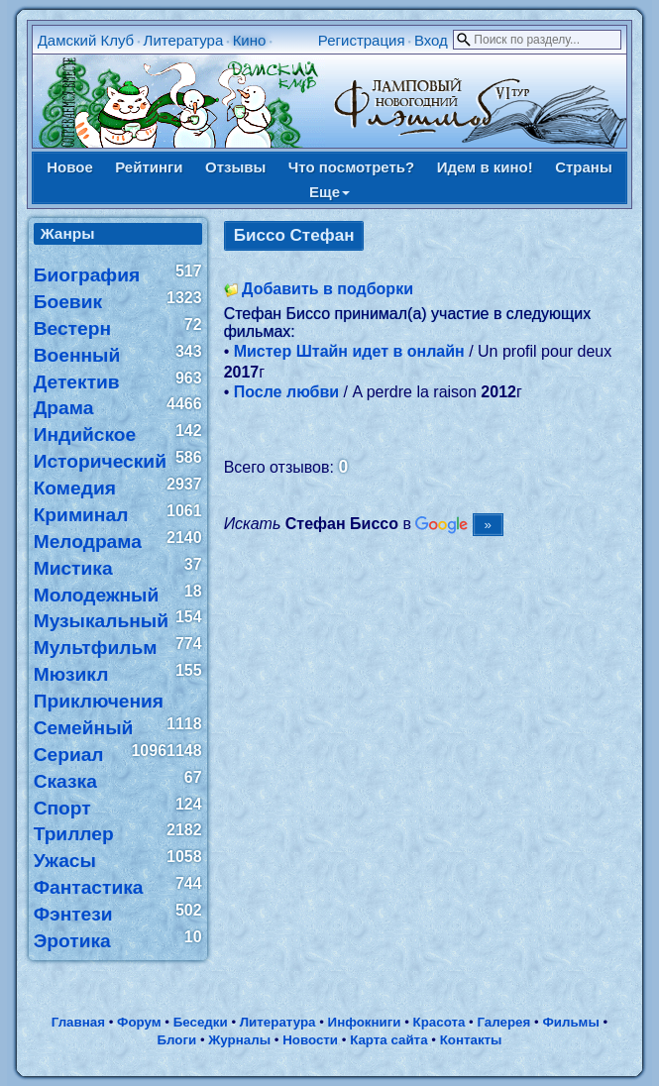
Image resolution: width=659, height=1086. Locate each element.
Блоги (176, 1039)
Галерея (503, 1022)
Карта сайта (388, 1039)
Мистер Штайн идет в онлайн (349, 351)
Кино (250, 40)
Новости (310, 1039)
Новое (70, 167)
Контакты (471, 1039)
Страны (583, 167)
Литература (184, 40)
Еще (329, 191)
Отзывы (235, 167)
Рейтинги (148, 167)
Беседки (200, 1022)
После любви (286, 391)
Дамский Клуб (86, 40)
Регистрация (361, 40)
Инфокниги (364, 1022)
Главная (78, 1022)
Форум (139, 1022)
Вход (431, 40)
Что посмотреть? (351, 167)
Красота (439, 1022)
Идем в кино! (485, 167)
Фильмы (570, 1022)
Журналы (239, 1039)
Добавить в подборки (327, 288)
